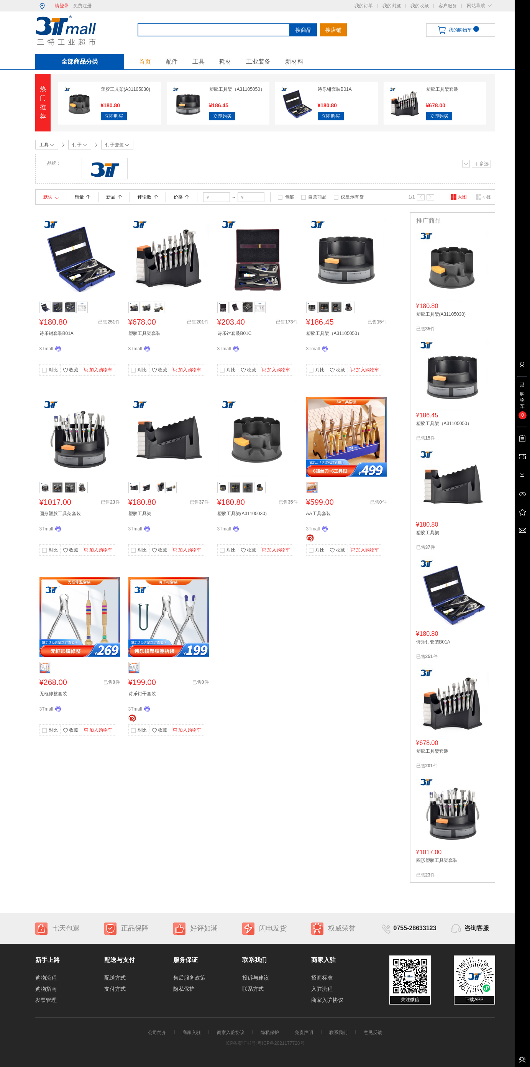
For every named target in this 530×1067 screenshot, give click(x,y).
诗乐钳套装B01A (335, 89)
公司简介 (157, 1032)
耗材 (225, 61)
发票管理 (46, 1000)
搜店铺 (333, 30)
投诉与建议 (255, 978)
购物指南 (46, 989)
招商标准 (322, 978)
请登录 (62, 5)
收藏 (70, 370)
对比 (53, 370)
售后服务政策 (189, 978)
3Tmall (46, 348)
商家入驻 (191, 1032)
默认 (51, 197)
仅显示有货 (352, 197)
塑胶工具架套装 (442, 89)
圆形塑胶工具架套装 (60, 513)
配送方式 (115, 978)
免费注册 (82, 5)
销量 (82, 197)
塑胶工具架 (139, 513)
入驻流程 (322, 989)
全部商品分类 (79, 61)
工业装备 (258, 61)
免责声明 (304, 1032)
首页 (145, 61)
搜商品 (303, 30)
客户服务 (447, 5)
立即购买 (114, 116)
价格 (181, 197)
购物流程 (46, 978)
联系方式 (253, 989)
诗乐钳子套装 (142, 693)
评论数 (148, 197)
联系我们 (338, 1032)
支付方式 (115, 989)
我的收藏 (419, 5)
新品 (114, 197)
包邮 (289, 197)
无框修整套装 (53, 693)
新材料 (294, 61)
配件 (172, 61)
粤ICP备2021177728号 (281, 1043)
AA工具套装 (318, 513)
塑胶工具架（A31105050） (237, 89)
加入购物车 (98, 369)
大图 (459, 197)
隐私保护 (184, 989)
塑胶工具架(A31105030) (125, 89)
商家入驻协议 (327, 1000)
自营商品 (317, 197)
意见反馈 (373, 1032)
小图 (484, 197)
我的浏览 (391, 5)
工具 (198, 61)
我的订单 (363, 5)
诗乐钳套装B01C (234, 333)
